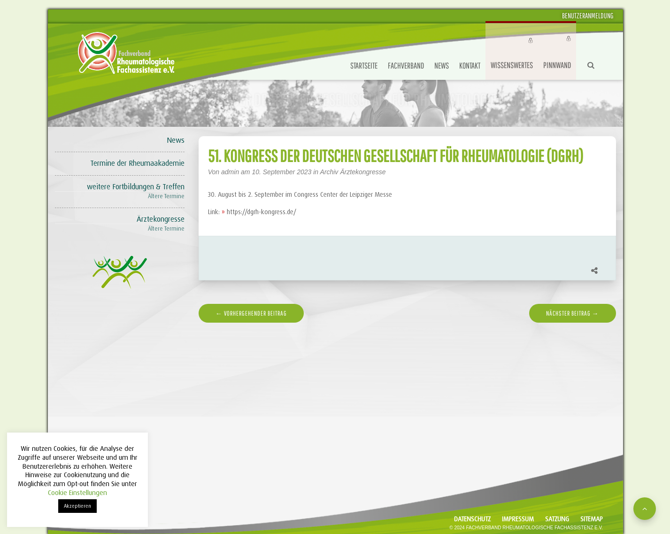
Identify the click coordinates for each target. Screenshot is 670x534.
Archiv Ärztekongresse (352, 172)
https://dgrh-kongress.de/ (261, 212)
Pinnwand (557, 65)
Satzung (557, 519)
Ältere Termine (166, 196)
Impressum (518, 519)
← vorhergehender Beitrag (251, 313)
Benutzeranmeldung (588, 15)
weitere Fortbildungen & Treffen (136, 187)
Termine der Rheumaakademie (137, 163)
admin (230, 172)
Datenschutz (472, 519)
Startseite (363, 65)
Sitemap (591, 519)
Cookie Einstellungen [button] (77, 492)
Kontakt (469, 65)
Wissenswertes (512, 65)
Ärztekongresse (161, 219)
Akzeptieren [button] (77, 506)
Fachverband (406, 65)
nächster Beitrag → (572, 313)
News (441, 65)
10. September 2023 (282, 172)
